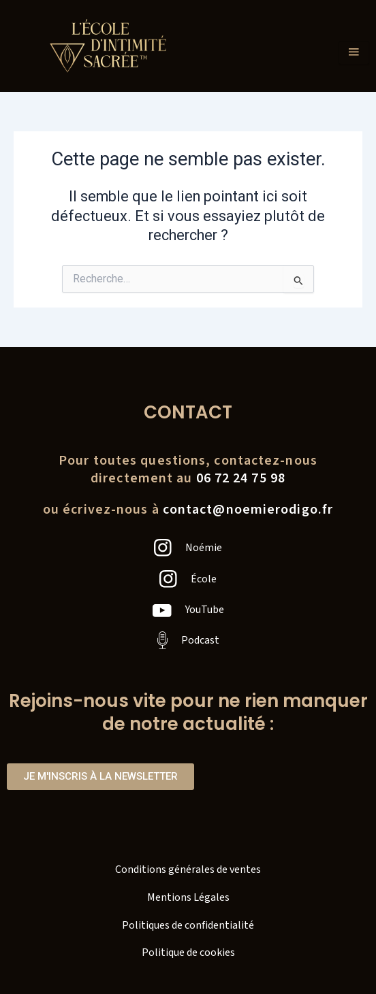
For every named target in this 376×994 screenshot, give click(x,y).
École (204, 578)
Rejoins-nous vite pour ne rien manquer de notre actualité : (188, 712)
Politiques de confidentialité (188, 925)
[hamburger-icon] (354, 53)
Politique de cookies (188, 952)
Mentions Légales (188, 897)
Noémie (203, 547)
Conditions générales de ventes (188, 869)
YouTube (204, 609)
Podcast (200, 640)
